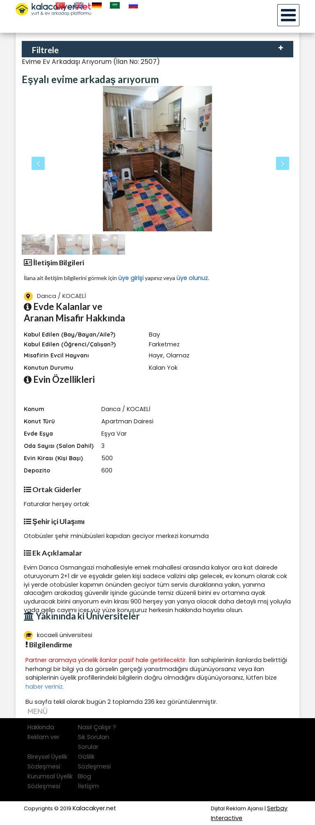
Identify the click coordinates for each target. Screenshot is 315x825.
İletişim (88, 786)
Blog (84, 776)
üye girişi (131, 278)
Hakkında (40, 727)
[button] (42, 158)
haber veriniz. (44, 687)
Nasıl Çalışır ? (97, 727)
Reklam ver (43, 737)
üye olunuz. (192, 278)
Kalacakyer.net (94, 808)
